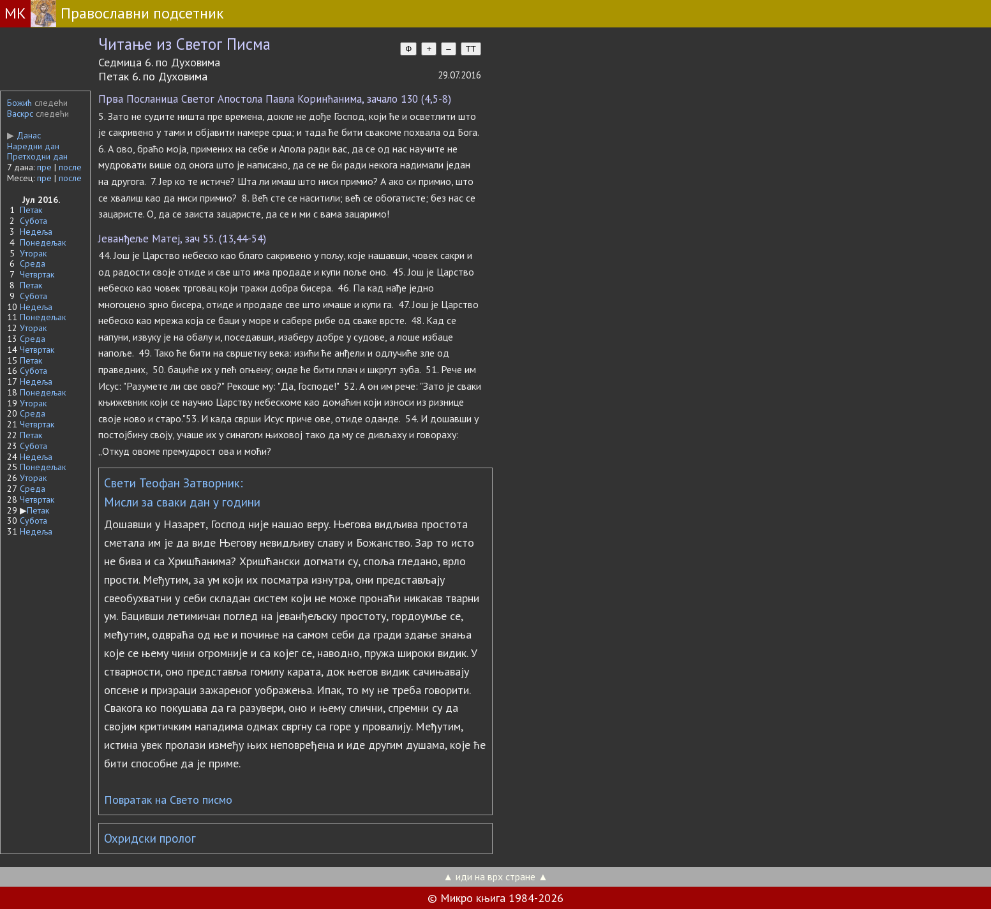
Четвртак (37, 274)
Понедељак (43, 242)
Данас (24, 135)
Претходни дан (37, 156)
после (70, 167)
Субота (33, 220)
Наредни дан (33, 146)
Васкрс (20, 113)
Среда (32, 263)
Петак (31, 210)
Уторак (33, 253)
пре (44, 167)
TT (471, 49)
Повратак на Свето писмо (168, 799)
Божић (19, 102)
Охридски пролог (150, 838)
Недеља (36, 231)
